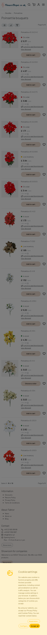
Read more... (34, 621)
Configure (24, 626)
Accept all (35, 626)
